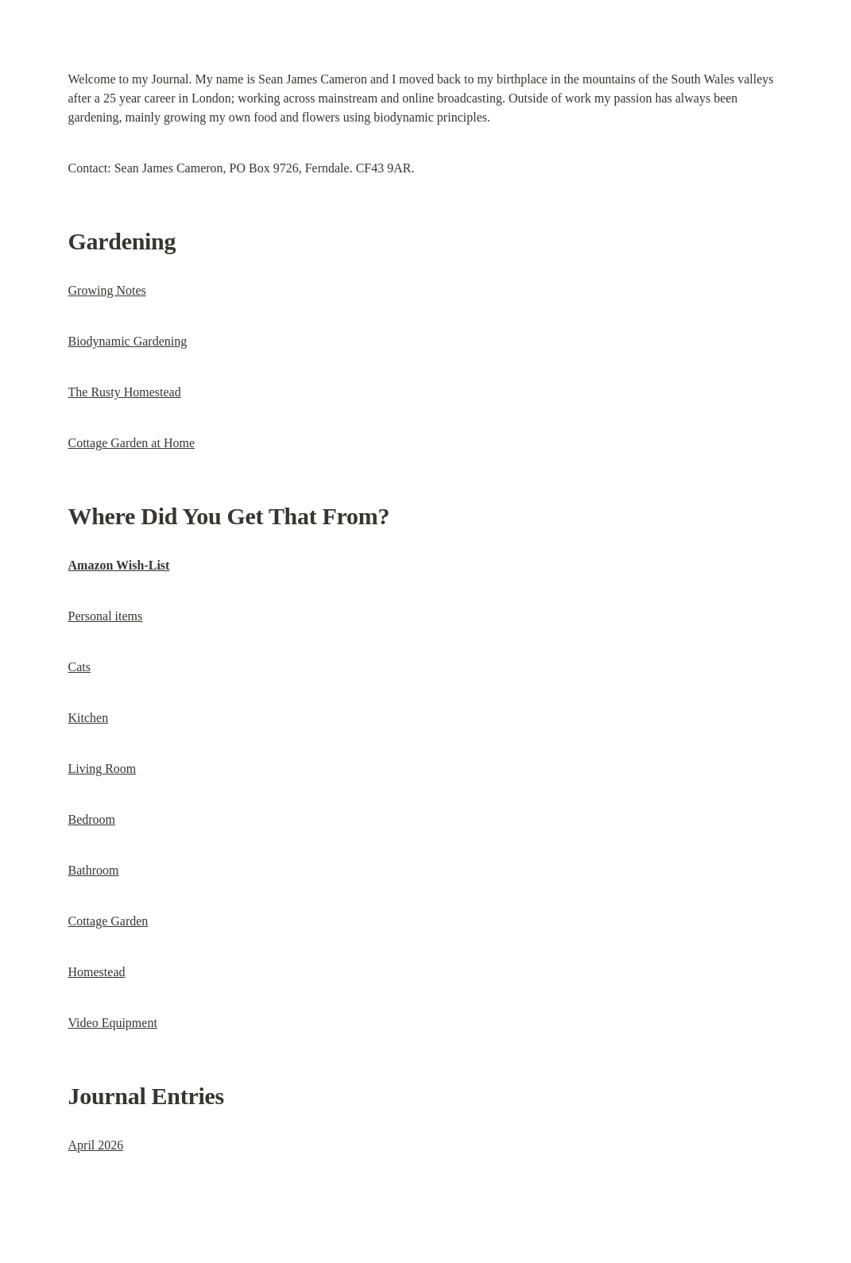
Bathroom (93, 870)
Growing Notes (107, 290)
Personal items (105, 616)
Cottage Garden (108, 921)
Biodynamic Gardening (128, 341)
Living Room (102, 768)
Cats (79, 667)
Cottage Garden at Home (131, 443)
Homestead (97, 972)
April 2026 (96, 1145)
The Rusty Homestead (124, 392)
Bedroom (92, 819)
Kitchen (88, 717)
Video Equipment (112, 1022)
